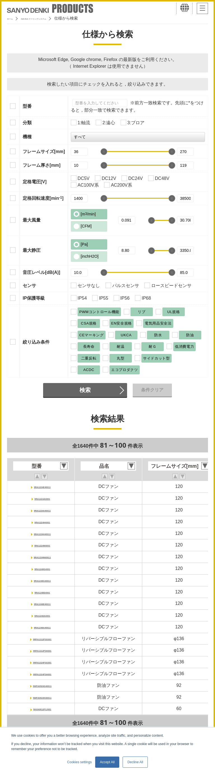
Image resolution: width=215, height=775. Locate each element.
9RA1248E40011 (42, 603)
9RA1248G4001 (42, 568)
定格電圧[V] (34, 181)
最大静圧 (32, 250)
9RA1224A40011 (42, 510)
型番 (27, 106)
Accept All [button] (107, 762)
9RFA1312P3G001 (42, 638)
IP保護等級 (34, 298)
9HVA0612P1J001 (42, 708)
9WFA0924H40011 (42, 697)
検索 (85, 390)
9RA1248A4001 (42, 615)
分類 (27, 122)
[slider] (104, 151)
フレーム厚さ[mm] (41, 165)
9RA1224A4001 (42, 498)
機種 (27, 136)
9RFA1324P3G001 (42, 661)
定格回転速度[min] (43, 198)
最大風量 (32, 220)
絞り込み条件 (36, 342)
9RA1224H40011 (42, 533)
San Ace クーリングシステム (52, 18)
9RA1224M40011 (42, 556)
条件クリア (152, 389)
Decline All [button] (135, 762)
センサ (29, 285)
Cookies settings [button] (79, 762)
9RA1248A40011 (42, 626)
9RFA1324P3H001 (42, 673)
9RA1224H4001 (42, 521)
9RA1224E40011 (42, 486)
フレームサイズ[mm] (44, 151)
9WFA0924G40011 (42, 685)
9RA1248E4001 (42, 592)
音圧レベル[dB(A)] (41, 272)
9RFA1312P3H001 (42, 650)
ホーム (13, 18)
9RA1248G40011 (42, 580)
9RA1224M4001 (42, 544)
